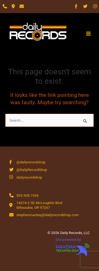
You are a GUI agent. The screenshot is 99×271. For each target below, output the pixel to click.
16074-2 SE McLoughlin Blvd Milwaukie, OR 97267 (39, 205)
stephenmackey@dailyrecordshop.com (47, 215)
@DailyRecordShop (31, 170)
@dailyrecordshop (30, 162)
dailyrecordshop (29, 177)
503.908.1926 (27, 195)
